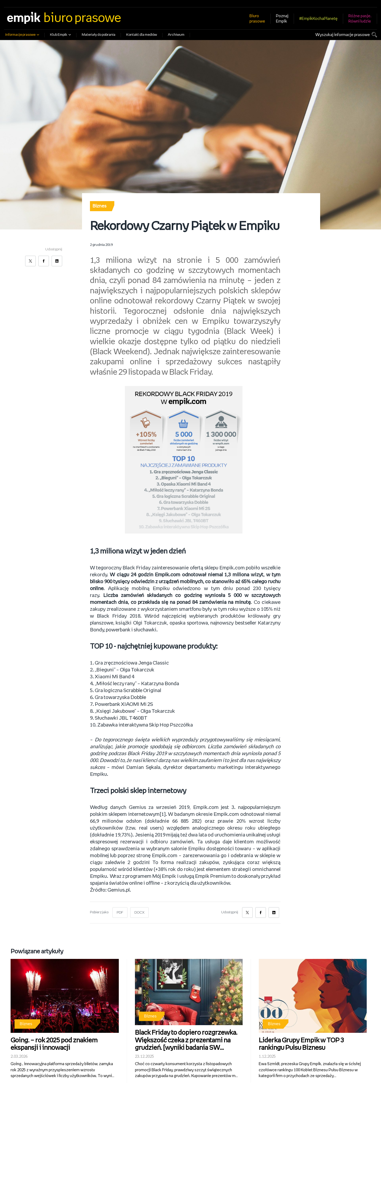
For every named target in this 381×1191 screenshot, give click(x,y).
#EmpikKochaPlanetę (318, 19)
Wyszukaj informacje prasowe (342, 35)
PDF (120, 912)
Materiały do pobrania (98, 35)
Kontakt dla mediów (141, 35)
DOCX (139, 912)
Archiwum (176, 35)
